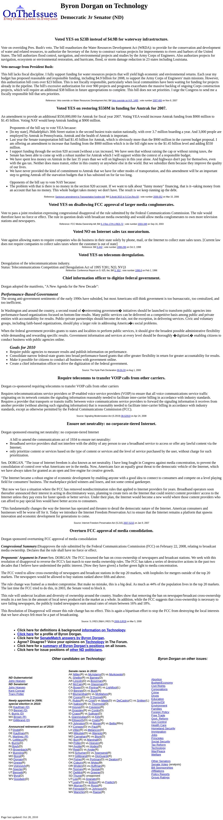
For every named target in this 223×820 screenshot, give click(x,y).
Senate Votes (159, 764)
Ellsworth (78, 720)
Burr (76, 739)
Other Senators (161, 761)
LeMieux (18, 739)
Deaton (113, 759)
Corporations (159, 689)
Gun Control (159, 721)
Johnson (97, 788)
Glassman (97, 684)
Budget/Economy (162, 682)
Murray (78, 785)
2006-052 (157, 197)
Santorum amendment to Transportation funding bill (80, 197)
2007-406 (157, 100)
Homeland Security (163, 728)
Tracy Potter (16, 694)
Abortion (156, 679)
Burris (15, 743)
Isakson (78, 703)
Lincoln (77, 681)
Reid (76, 749)
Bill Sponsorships (162, 767)
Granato (91, 779)
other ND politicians (86, 650)
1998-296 (121, 247)
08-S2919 (125, 416)
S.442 (99, 247)
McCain (78, 684)
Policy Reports (160, 774)
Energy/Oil (158, 702)
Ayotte (77, 746)
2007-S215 (128, 523)
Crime (155, 692)
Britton (93, 782)
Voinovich (20, 765)
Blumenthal (80, 694)
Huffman (96, 765)
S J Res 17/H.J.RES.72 (112, 224)
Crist (91, 700)
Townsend (101, 752)
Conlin (95, 710)
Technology (95, 642)
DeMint (77, 772)
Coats (96, 720)
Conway (78, 726)
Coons (77, 697)
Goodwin (19, 779)
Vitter (76, 730)
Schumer (80, 752)
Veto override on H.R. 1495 (125, 100)
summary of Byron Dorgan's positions (74, 646)
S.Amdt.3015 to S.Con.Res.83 (124, 197)
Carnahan (80, 736)
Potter (77, 743)
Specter (18, 769)
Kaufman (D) (21, 707)
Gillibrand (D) (21, 720)
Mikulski (79, 733)
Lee (75, 779)
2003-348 (142, 224)
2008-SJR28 (120, 621)
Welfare (156, 754)
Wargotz (97, 733)
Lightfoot (111, 687)
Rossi (94, 785)
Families (156, 708)
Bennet (78, 690)
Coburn (78, 762)
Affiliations (157, 771)
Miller (76, 674)
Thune (77, 775)
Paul (94, 726)
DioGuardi (101, 756)
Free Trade (158, 715)
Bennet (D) (20, 710)
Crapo (76, 713)
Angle (91, 749)
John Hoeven (17, 681)
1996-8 (138, 270)
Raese (97, 792)
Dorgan (18, 759)
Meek (104, 700)
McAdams (94, 674)
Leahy (76, 782)
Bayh (15, 746)
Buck (94, 690)
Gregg (17, 762)
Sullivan (93, 713)
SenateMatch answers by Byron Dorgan (72, 638)
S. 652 (117, 270)
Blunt (98, 736)
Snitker (141, 700)
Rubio (76, 700)
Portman (95, 759)
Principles (157, 738)
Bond (17, 756)
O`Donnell (96, 697)
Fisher (77, 759)
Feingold (78, 788)
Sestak (95, 769)
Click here (25, 634)
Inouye (76, 707)
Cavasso (94, 707)
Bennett (18, 772)
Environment (159, 705)
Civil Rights (158, 686)
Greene (95, 772)
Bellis (112, 723)
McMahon (101, 694)
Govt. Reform (159, 718)
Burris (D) (18, 713)
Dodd (16, 730)
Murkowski (115, 674)
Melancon (94, 730)
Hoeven (94, 743)
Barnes (94, 677)
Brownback (20, 749)
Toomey (78, 769)
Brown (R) (20, 716)
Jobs (154, 735)
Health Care (158, 725)
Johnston (79, 723)
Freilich (109, 782)
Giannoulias (79, 716)
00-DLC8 (121, 370)
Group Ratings (160, 777)
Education (157, 699)
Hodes (94, 746)
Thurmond (97, 703)
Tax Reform (158, 744)
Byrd (17, 775)
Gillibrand (81, 756)
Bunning (18, 752)
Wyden (78, 765)
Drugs (155, 695)
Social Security (160, 741)
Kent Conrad (17, 690)
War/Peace (158, 751)
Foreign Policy (160, 712)
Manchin (79, 792)
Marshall (92, 739)
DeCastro (122, 700)
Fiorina (93, 687)
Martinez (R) (20, 736)
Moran (97, 723)
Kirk (97, 716)
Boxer (77, 687)
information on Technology (103, 630)
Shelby (77, 677)
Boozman (97, 681)
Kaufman (19, 733)
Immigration (158, 731)
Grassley (77, 710)
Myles (94, 762)
